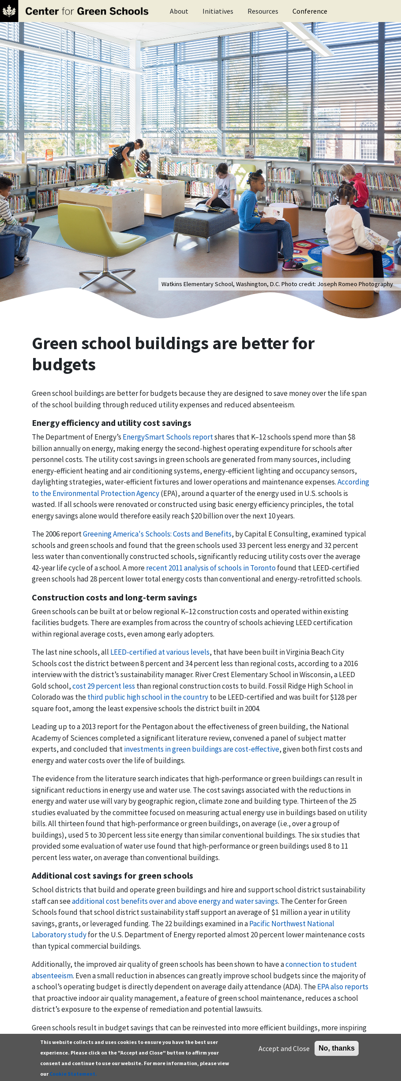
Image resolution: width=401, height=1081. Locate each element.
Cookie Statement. (73, 1073)
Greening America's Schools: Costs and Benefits (157, 534)
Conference (309, 11)
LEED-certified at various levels (160, 652)
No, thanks (337, 1048)
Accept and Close (284, 1048)
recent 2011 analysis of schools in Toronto (211, 568)
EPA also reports (342, 987)
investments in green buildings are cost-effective (201, 749)
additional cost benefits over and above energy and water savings (175, 901)
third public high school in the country (147, 697)
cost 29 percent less (103, 686)
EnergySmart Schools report (168, 437)
